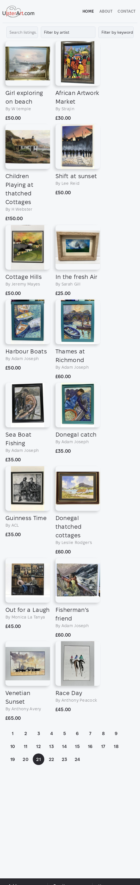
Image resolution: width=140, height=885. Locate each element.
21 (39, 814)
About (105, 11)
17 (104, 801)
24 (78, 814)
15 (78, 801)
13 (52, 801)
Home (87, 11)
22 (52, 814)
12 (39, 801)
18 (117, 801)
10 (13, 801)
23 (65, 814)
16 (91, 801)
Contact (126, 11)
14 (65, 801)
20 (26, 814)
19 (13, 814)
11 (26, 801)
